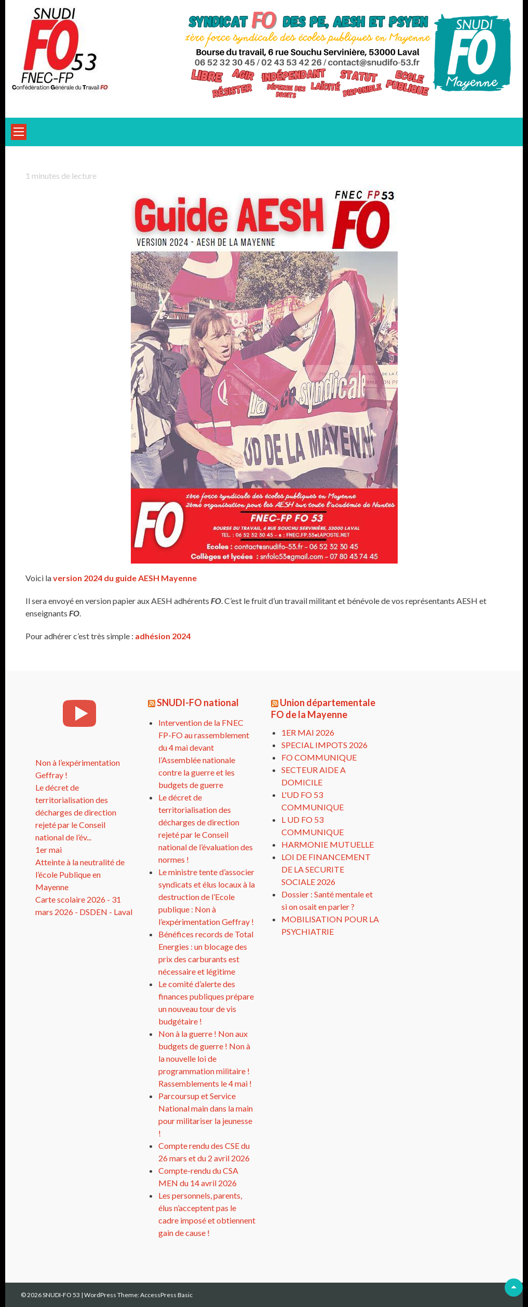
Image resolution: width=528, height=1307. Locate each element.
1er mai (48, 849)
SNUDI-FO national (198, 702)
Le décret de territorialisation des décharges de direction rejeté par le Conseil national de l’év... (75, 812)
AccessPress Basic (166, 1295)
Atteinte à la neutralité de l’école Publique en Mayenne (80, 874)
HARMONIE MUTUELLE (327, 844)
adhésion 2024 (163, 636)
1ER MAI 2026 (307, 732)
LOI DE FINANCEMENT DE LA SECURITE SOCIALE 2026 (326, 869)
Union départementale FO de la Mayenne (323, 708)
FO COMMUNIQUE (319, 757)
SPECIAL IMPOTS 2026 (324, 745)
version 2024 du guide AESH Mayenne (125, 578)
